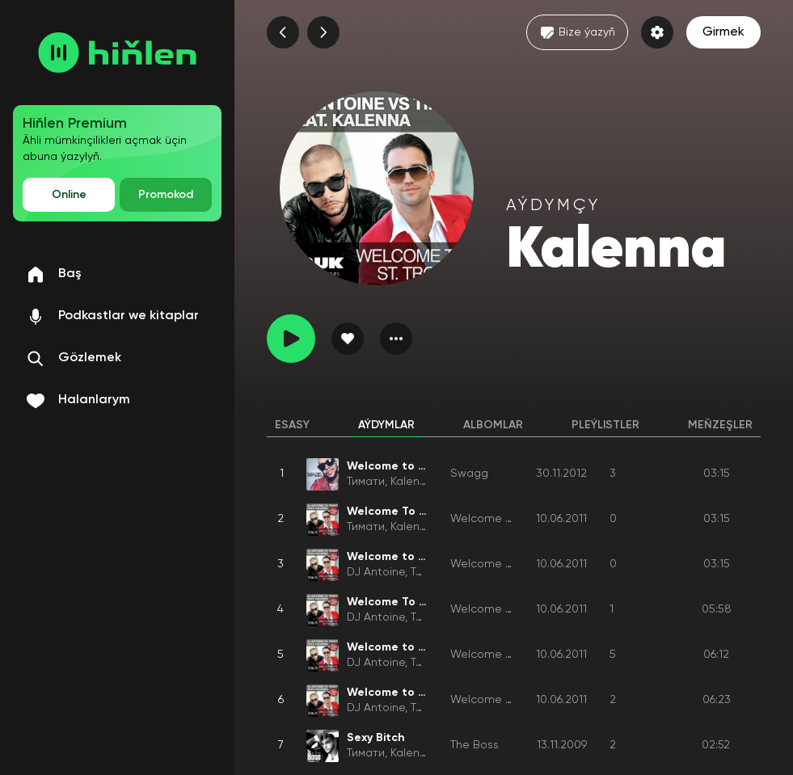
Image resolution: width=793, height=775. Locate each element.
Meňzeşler (720, 425)
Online (69, 194)
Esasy (292, 425)
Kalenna (411, 481)
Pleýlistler (605, 425)
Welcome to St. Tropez (512, 518)
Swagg (469, 473)
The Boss (474, 745)
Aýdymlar (386, 425)
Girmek (723, 32)
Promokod (165, 194)
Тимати (366, 481)
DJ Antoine (376, 572)
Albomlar (493, 425)
